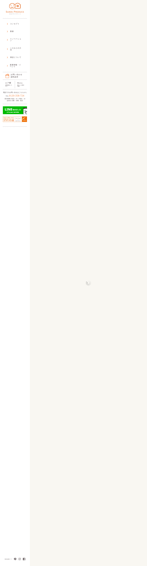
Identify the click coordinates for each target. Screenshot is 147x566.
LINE (15, 559)
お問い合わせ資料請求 (15, 57)
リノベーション (14, 33)
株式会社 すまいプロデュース (15, 8)
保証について (13, 44)
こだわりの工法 (14, 39)
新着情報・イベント (16, 49)
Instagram (19, 559)
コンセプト (12, 23)
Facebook (24, 559)
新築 (10, 28)
